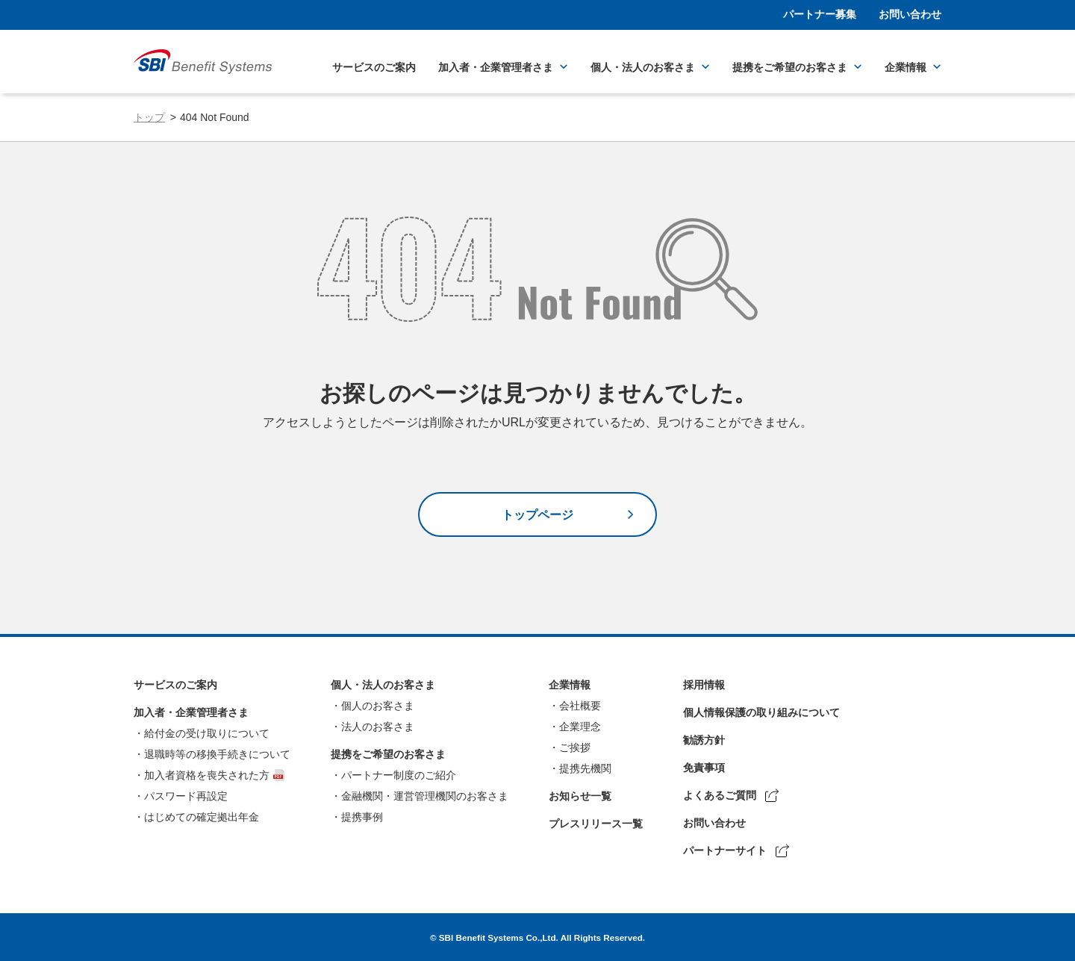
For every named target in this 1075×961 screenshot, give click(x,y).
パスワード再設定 (186, 796)
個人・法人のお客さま (643, 67)
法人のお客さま (377, 727)
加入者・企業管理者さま (495, 67)
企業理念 (580, 727)
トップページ (537, 515)
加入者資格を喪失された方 (206, 775)
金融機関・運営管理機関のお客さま (424, 796)
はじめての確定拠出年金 (201, 817)
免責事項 (704, 768)
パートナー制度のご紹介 (398, 775)
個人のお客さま (377, 706)
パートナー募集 (819, 14)
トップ (149, 117)
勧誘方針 (704, 740)
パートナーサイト (725, 850)
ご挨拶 (575, 747)
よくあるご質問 (719, 795)
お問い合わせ (910, 14)
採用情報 (704, 685)
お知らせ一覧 (580, 796)
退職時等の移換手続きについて (217, 754)
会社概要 (580, 706)
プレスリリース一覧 (596, 824)
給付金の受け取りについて (206, 733)
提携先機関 (585, 768)
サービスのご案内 (374, 67)
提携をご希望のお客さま (789, 67)
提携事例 (362, 817)
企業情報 (905, 67)
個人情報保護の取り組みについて (761, 712)
